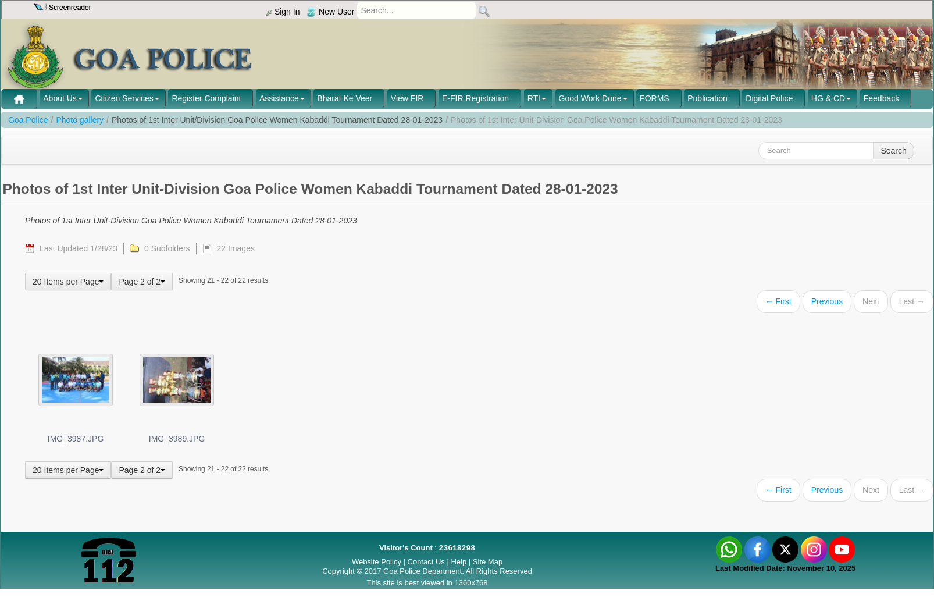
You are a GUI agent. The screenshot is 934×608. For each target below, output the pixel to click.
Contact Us (426, 561)
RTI (533, 98)
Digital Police (769, 98)
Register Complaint (206, 98)
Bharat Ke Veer (344, 98)
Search (893, 150)
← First (778, 301)
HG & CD (828, 98)
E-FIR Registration (475, 98)
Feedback (881, 98)
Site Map (487, 561)
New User (330, 11)
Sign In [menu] (283, 11)
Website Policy (376, 561)
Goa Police (28, 120)
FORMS (654, 98)
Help (459, 561)
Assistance (279, 98)
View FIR (407, 98)
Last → (912, 301)
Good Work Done (590, 98)
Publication (707, 98)
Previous (827, 301)
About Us (60, 98)
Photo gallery (80, 120)
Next (870, 301)
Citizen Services (124, 98)
